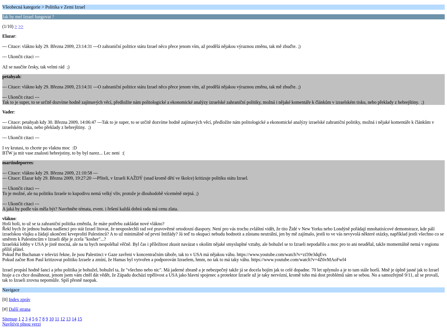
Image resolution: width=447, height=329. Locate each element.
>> (20, 26)
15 (80, 318)
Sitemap (9, 318)
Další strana (20, 309)
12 (62, 318)
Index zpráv (20, 299)
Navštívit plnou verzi (21, 324)
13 (68, 318)
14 (74, 318)
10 (51, 318)
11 (57, 318)
